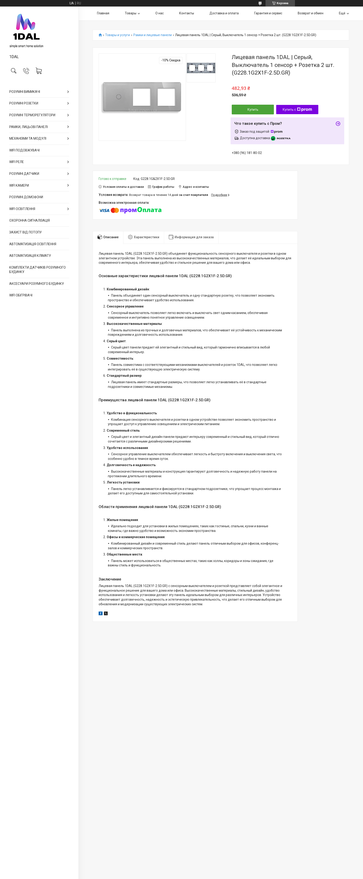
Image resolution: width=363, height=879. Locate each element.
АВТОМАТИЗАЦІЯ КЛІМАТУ (30, 255)
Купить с (297, 109)
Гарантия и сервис (268, 13)
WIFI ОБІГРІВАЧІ (20, 295)
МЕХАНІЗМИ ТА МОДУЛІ (27, 138)
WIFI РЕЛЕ (16, 162)
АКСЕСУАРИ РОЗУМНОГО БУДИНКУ (36, 284)
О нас (159, 13)
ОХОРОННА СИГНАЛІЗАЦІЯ (29, 220)
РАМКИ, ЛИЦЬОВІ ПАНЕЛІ (28, 127)
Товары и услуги (117, 35)
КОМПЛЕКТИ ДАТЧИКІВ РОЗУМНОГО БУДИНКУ (37, 270)
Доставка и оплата (224, 13)
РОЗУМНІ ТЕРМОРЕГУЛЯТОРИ (32, 115)
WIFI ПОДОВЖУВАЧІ (24, 150)
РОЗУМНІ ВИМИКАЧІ (24, 92)
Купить (252, 109)
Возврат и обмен (310, 13)
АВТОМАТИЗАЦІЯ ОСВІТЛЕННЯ (32, 244)
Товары (130, 13)
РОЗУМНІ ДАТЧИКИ (24, 174)
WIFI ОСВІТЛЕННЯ (22, 209)
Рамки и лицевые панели (152, 35)
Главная (103, 13)
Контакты (186, 13)
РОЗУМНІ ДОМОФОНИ (26, 197)
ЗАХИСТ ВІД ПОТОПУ (25, 232)
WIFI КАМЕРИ (19, 185)
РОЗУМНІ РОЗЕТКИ (23, 103)
